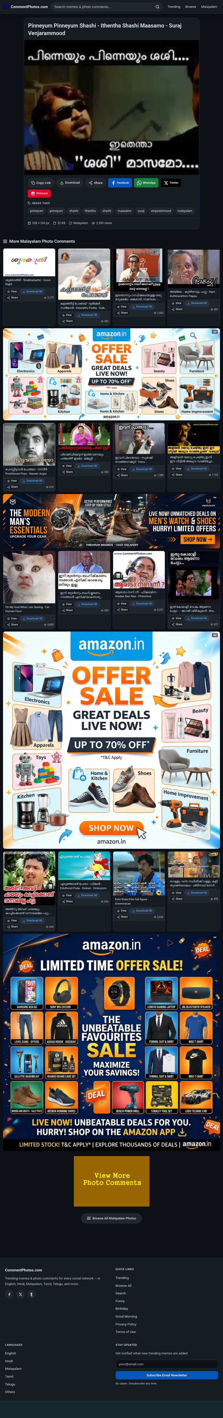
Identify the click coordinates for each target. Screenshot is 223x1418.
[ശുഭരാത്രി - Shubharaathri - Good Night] (29, 262)
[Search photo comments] (101, 7)
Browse (190, 7)
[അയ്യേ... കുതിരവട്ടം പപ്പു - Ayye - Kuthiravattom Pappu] (194, 268)
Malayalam (209, 7)
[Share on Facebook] (120, 182)
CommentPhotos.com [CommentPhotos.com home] (23, 1270)
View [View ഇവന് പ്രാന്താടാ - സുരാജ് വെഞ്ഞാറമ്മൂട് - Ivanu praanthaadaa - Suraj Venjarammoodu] (122, 469)
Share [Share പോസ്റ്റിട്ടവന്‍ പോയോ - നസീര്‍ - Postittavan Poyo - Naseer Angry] (12, 486)
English (10, 1353)
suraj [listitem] (141, 211)
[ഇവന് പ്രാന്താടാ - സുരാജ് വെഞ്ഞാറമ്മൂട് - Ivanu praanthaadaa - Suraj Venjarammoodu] (139, 438)
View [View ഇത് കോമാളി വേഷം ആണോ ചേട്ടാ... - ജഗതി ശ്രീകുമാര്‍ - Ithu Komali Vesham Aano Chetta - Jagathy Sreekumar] (176, 618)
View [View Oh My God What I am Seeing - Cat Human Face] (12, 618)
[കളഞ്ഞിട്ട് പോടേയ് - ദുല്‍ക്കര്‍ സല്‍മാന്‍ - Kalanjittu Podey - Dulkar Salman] (84, 274)
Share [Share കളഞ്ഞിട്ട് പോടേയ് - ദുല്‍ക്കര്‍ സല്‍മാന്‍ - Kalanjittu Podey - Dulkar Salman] (67, 321)
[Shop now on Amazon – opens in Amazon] (111, 740)
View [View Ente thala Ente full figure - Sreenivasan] (122, 910)
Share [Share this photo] (96, 183)
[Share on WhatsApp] (146, 182)
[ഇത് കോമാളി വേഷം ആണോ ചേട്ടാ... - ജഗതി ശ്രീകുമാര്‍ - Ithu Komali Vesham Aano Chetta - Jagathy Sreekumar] (194, 577)
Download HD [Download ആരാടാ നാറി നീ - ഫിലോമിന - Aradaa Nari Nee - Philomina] (142, 603)
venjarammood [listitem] (161, 211)
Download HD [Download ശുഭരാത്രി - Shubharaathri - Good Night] (32, 291)
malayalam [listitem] (185, 211)
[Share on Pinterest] (39, 193)
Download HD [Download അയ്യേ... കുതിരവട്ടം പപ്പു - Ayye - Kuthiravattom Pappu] (197, 303)
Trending (174, 7)
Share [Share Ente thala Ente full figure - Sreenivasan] (122, 916)
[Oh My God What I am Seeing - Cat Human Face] (29, 577)
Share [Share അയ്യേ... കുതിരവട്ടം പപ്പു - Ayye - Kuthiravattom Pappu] (177, 309)
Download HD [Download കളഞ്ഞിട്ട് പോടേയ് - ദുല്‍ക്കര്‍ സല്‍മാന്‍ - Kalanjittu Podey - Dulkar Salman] (87, 315)
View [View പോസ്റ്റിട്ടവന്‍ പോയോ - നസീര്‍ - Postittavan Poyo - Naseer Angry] (12, 480)
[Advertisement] (111, 1408)
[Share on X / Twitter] (171, 182)
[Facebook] (9, 1294)
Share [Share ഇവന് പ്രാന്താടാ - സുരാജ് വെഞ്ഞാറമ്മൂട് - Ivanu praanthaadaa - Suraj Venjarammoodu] (122, 475)
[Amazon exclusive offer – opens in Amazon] (111, 1042)
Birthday (122, 1308)
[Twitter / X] (20, 1294)
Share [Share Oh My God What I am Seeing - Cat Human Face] (12, 624)
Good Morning (126, 1316)
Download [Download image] (70, 183)
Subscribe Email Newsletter (167, 1375)
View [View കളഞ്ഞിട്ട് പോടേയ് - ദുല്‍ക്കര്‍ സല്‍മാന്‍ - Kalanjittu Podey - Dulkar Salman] (67, 315)
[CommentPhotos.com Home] (26, 7)
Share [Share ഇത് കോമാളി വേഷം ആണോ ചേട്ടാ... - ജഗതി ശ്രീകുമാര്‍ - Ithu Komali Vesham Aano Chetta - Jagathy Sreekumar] (177, 624)
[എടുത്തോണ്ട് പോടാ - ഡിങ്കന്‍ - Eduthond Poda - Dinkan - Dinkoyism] (84, 866)
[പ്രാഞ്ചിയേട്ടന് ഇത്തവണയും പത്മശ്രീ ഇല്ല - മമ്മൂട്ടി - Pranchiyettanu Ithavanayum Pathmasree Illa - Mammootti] (84, 437)
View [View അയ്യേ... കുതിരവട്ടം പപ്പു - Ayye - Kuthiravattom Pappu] (176, 303)
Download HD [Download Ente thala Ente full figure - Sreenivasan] (142, 910)
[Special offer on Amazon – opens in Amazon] (111, 374)
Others (10, 1392)
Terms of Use (126, 1332)
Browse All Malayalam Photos (111, 1218)
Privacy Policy (126, 1324)
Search (121, 1293)
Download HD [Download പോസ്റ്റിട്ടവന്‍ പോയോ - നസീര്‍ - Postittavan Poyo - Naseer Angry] (32, 480)
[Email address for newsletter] (167, 1364)
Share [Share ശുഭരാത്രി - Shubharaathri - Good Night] (12, 297)
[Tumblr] (31, 1294)
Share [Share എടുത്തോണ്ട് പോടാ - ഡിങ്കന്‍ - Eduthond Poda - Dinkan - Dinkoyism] (67, 901)
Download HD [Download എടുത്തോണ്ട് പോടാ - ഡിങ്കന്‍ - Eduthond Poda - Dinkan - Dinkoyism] (87, 895)
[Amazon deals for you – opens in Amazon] (111, 521)
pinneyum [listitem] (36, 211)
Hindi (9, 1361)
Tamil (9, 1376)
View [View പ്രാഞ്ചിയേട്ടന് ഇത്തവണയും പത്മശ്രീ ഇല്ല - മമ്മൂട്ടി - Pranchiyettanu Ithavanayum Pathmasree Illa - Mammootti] (67, 466)
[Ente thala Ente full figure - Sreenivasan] (139, 873)
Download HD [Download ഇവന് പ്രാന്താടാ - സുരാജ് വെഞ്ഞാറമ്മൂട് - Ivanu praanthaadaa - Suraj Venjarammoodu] (142, 469)
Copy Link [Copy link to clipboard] (41, 183)
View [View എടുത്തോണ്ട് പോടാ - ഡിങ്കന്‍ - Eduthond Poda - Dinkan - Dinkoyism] (67, 895)
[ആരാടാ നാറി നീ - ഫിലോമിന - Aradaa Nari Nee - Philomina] (139, 569)
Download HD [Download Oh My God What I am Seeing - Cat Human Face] (32, 618)
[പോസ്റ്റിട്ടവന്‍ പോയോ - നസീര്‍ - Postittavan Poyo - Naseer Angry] (29, 444)
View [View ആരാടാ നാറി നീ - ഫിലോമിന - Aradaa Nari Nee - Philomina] (122, 603)
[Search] (157, 7)
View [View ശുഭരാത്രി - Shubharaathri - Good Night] (12, 291)
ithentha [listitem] (90, 211)
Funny (120, 1301)
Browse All (124, 1286)
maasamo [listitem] (124, 211)
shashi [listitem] (74, 211)
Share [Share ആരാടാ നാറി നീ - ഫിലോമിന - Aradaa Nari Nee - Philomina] (122, 609)
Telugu (10, 1384)
